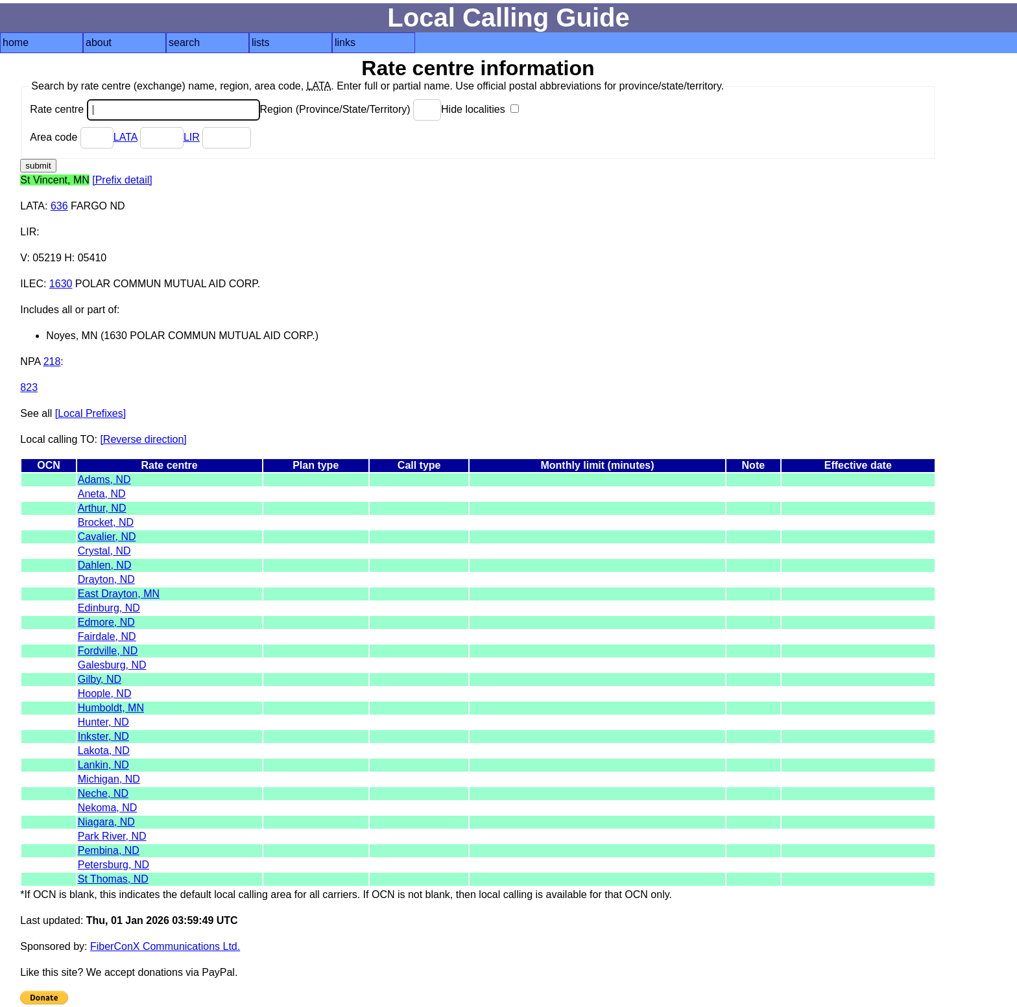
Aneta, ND (102, 493)
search (184, 42)
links (345, 42)
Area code (71, 137)
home (16, 42)
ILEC (31, 283)
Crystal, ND (104, 550)
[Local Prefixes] (90, 413)
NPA (30, 361)
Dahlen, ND (105, 565)
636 (59, 205)
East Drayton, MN (119, 593)
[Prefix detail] (122, 179)
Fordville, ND (108, 650)
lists (261, 42)
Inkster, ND (103, 736)
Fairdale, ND (107, 636)
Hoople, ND (105, 693)
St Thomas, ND (113, 878)
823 (29, 387)
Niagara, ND (106, 821)
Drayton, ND (106, 579)
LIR (192, 137)
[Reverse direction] (143, 439)
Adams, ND (104, 479)
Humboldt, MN (111, 707)
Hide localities (480, 109)
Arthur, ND (102, 508)
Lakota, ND (104, 750)
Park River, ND (112, 836)
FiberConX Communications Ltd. (165, 946)
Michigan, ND (109, 779)
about (99, 42)
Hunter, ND (103, 722)
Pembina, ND (108, 850)
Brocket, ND (106, 522)
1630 (61, 283)
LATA (126, 137)
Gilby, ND (99, 679)
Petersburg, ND (113, 864)
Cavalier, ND (107, 536)
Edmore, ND (106, 622)
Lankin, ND (103, 764)
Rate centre (144, 109)
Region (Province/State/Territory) (351, 109)
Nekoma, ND (108, 807)
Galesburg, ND (112, 664)
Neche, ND (103, 793)
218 (52, 361)
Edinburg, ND (109, 607)
